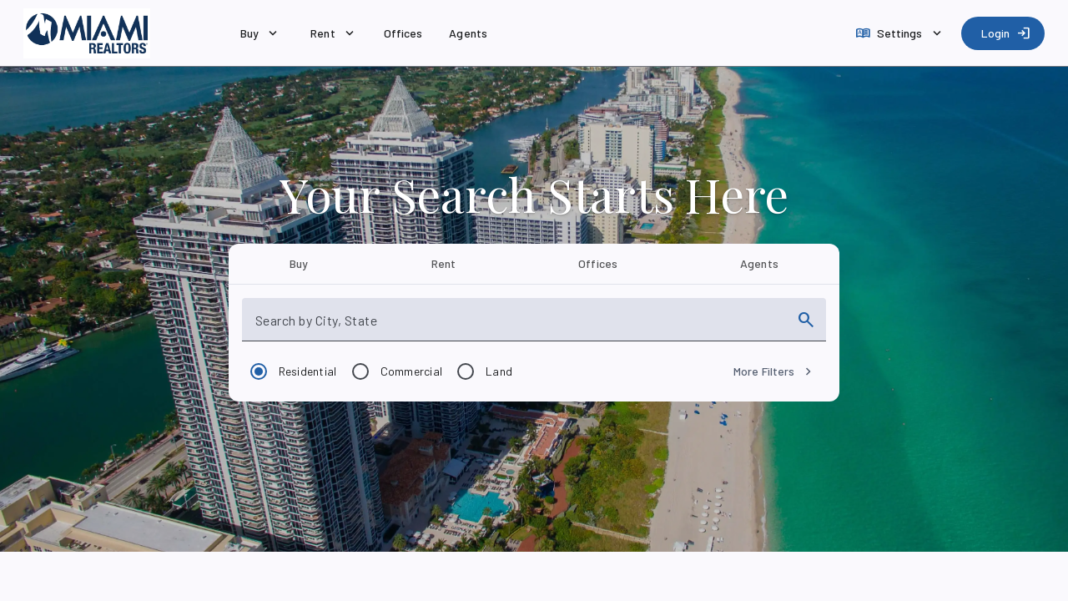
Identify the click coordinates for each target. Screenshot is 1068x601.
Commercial (411, 371)
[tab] (299, 264)
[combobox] (519, 326)
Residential (308, 371)
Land (499, 371)
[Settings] (900, 33)
